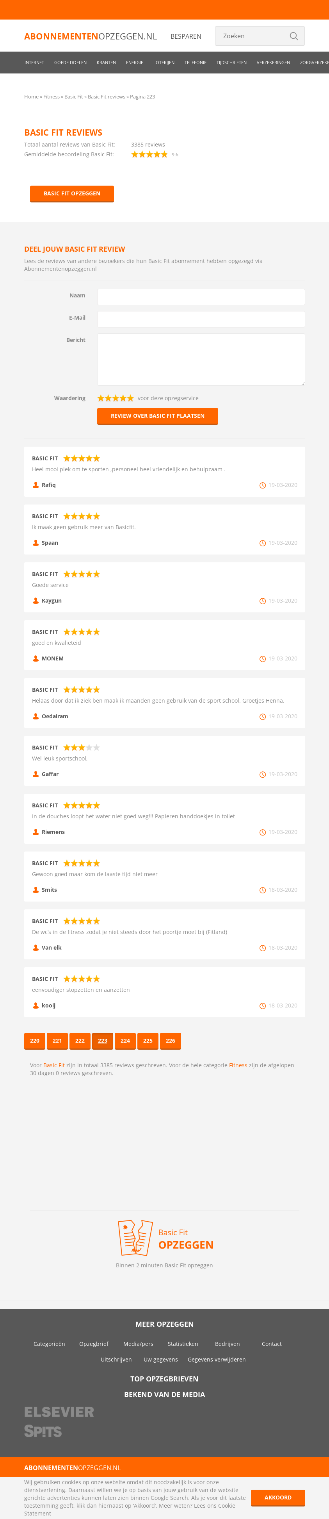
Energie (134, 62)
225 (148, 1040)
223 (102, 1040)
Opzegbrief (93, 1343)
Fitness (238, 1065)
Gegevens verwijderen (217, 1359)
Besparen (186, 36)
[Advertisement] (164, 1147)
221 (57, 1040)
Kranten (106, 62)
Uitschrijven (116, 1359)
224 (125, 1040)
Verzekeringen (273, 62)
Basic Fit (54, 1065)
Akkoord (278, 1497)
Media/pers (138, 1343)
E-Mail (77, 317)
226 (170, 1040)
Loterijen (163, 62)
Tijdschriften (232, 62)
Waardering (69, 398)
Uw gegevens (161, 1359)
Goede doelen (70, 62)
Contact (272, 1343)
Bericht (75, 340)
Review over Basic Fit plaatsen (158, 415)
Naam (77, 295)
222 (80, 1040)
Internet (34, 62)
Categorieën (49, 1343)
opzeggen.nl (90, 36)
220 (34, 1040)
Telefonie (195, 62)
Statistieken (183, 1343)
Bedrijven (227, 1343)
